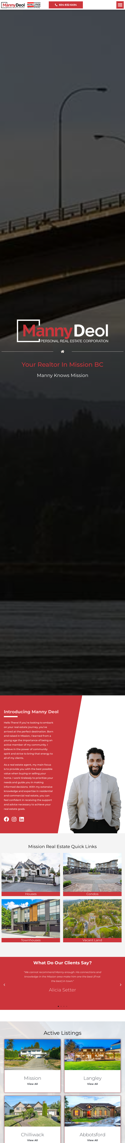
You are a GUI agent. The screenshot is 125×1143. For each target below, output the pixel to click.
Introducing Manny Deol (31, 711)
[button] (120, 5)
